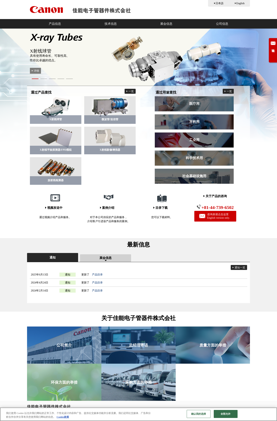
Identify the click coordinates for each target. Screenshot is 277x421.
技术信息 (111, 23)
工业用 (194, 140)
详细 (36, 70)
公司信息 (222, 23)
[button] (35, 78)
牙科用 (194, 122)
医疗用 (194, 104)
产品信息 (55, 23)
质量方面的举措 (212, 345)
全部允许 (226, 414)
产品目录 (97, 274)
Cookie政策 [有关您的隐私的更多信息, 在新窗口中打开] (63, 417)
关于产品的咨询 (216, 196)
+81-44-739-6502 (215, 207)
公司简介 (64, 345)
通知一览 (240, 267)
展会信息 (166, 23)
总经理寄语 (138, 345)
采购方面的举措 (138, 382)
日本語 (219, 3)
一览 (131, 91)
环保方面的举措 (64, 382)
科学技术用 (194, 158)
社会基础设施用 (194, 176)
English (240, 3)
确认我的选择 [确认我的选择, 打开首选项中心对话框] (198, 414)
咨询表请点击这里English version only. (214, 216)
